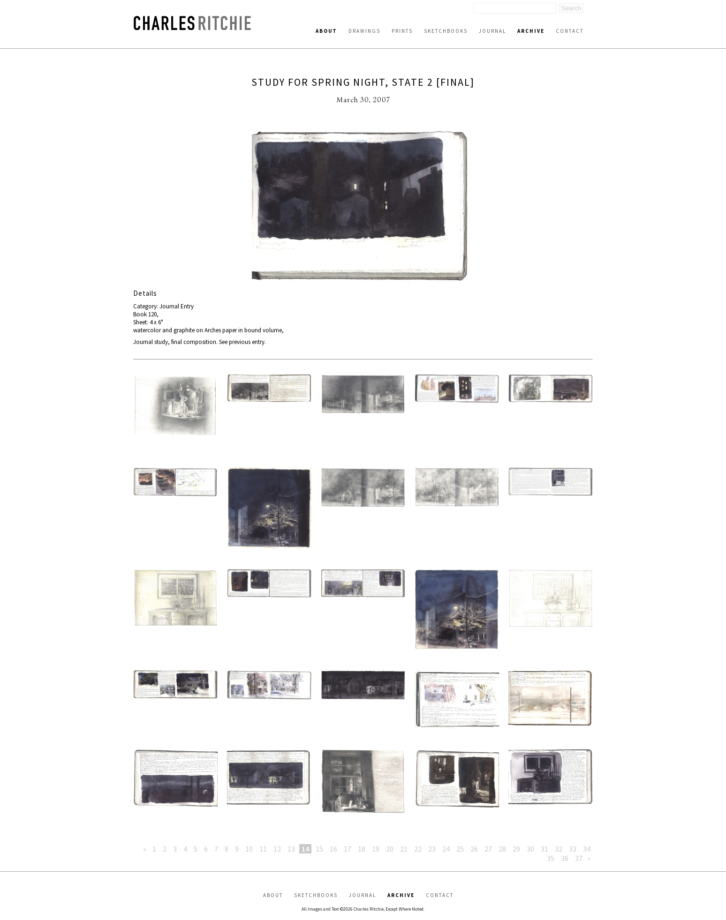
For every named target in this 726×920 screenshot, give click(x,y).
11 (263, 848)
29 (516, 848)
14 (305, 848)
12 (277, 848)
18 (361, 848)
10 (249, 848)
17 (347, 848)
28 (502, 848)
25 (460, 848)
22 (418, 848)
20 (389, 848)
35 (550, 858)
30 (530, 848)
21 (404, 848)
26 (474, 848)
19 (375, 848)
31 (544, 848)
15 (319, 848)
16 (333, 848)
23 (432, 848)
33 (572, 848)
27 (488, 848)
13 (291, 848)
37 (578, 858)
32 (558, 848)
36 (564, 858)
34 (586, 848)
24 (446, 848)
